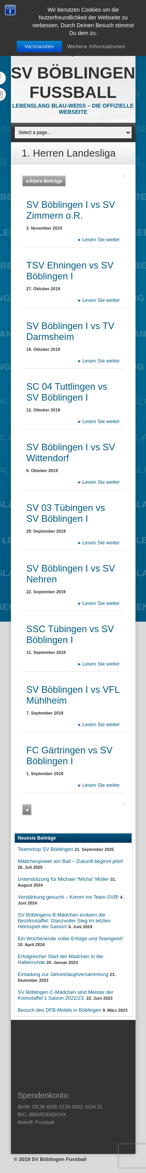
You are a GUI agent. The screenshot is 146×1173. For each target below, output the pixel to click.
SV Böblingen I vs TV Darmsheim (70, 331)
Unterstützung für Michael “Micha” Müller (63, 879)
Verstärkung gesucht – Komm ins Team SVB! (68, 897)
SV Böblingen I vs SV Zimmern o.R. (70, 210)
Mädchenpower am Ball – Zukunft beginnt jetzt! (70, 861)
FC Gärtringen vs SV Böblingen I (69, 755)
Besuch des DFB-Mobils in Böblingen (60, 1010)
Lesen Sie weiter (99, 239)
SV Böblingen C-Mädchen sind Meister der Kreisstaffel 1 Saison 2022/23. (66, 995)
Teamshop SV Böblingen (45, 849)
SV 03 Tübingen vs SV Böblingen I (65, 513)
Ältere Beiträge (44, 181)
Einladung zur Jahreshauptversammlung (63, 974)
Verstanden (39, 46)
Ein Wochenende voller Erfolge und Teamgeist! (70, 938)
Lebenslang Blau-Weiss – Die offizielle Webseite (73, 109)
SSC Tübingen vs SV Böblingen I (70, 634)
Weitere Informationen (96, 46)
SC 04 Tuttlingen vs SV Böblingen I (66, 392)
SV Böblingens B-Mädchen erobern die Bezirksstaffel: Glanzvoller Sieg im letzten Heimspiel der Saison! (64, 920)
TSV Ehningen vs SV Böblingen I (70, 270)
